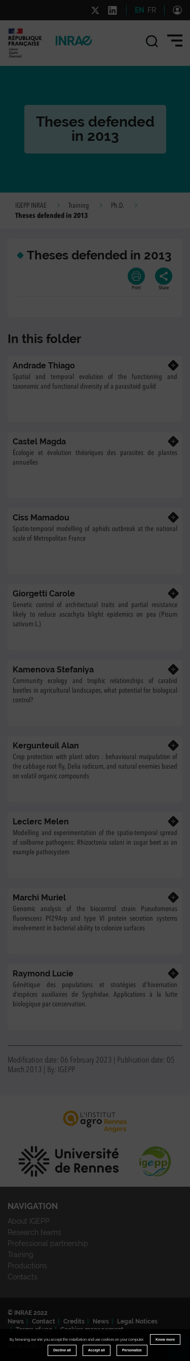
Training (78, 205)
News (16, 1321)
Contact (43, 1321)
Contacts (22, 1277)
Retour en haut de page (183, 1354)
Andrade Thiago (44, 365)
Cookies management (92, 1329)
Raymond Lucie (43, 973)
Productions (27, 1266)
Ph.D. (117, 205)
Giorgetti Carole (44, 593)
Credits (74, 1321)
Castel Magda (39, 441)
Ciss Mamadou (41, 517)
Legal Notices (137, 1321)
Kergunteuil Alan (46, 745)
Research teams (34, 1232)
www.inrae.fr (26, 1345)
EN (139, 10)
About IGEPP (29, 1221)
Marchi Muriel (39, 897)
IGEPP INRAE (31, 205)
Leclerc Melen (41, 821)
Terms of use (34, 1329)
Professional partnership (48, 1243)
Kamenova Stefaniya (53, 669)
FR (151, 10)
